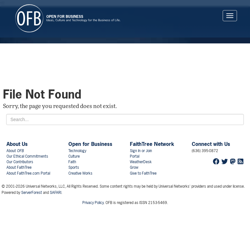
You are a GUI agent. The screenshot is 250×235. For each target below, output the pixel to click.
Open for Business (90, 144)
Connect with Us (211, 144)
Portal (134, 156)
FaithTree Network (152, 144)
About (15, 150)
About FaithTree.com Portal (28, 173)
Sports (73, 167)
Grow (134, 167)
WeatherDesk (141, 161)
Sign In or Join (141, 150)
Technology (77, 150)
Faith (72, 161)
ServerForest (31, 192)
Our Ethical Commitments (27, 156)
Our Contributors (20, 161)
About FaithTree (19, 167)
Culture (74, 156)
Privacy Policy (93, 202)
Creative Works (80, 173)
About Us (17, 144)
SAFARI (55, 192)
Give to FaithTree (143, 173)
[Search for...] (125, 119)
